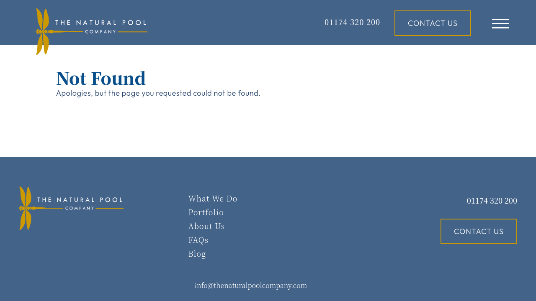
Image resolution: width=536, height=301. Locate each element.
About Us (206, 225)
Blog (197, 253)
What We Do (212, 198)
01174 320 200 (492, 200)
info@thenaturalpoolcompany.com (251, 285)
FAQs (198, 239)
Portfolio (206, 212)
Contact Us (433, 23)
